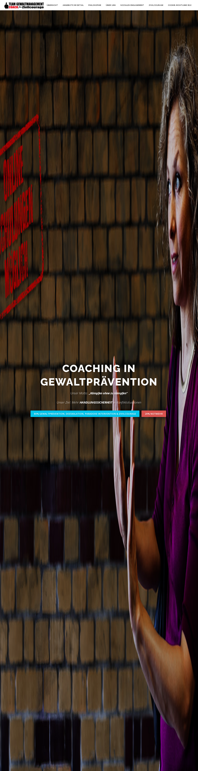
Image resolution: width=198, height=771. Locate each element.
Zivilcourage (156, 5)
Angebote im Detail (73, 5)
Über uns (111, 5)
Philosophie (94, 5)
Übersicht (52, 5)
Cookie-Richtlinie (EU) (180, 5)
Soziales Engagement (132, 5)
